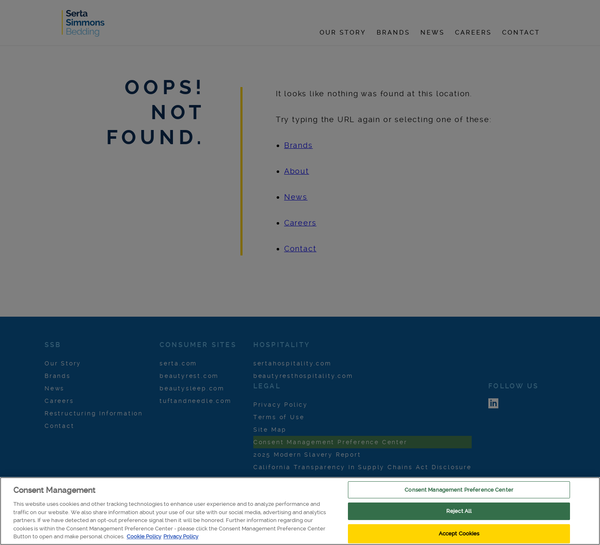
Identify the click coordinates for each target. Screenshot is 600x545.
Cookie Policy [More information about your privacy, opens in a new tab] (144, 536)
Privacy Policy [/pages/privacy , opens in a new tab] (180, 536)
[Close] (587, 510)
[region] (300, 511)
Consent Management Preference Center (459, 490)
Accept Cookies (459, 533)
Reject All (459, 511)
